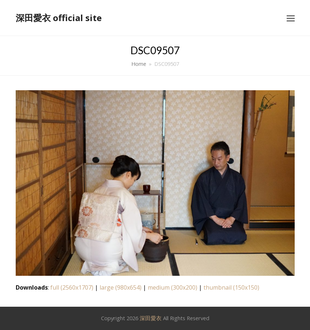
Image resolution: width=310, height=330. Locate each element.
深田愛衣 (151, 318)
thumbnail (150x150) (231, 287)
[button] (291, 17)
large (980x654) (121, 287)
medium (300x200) (172, 287)
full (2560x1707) (71, 287)
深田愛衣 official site (59, 18)
